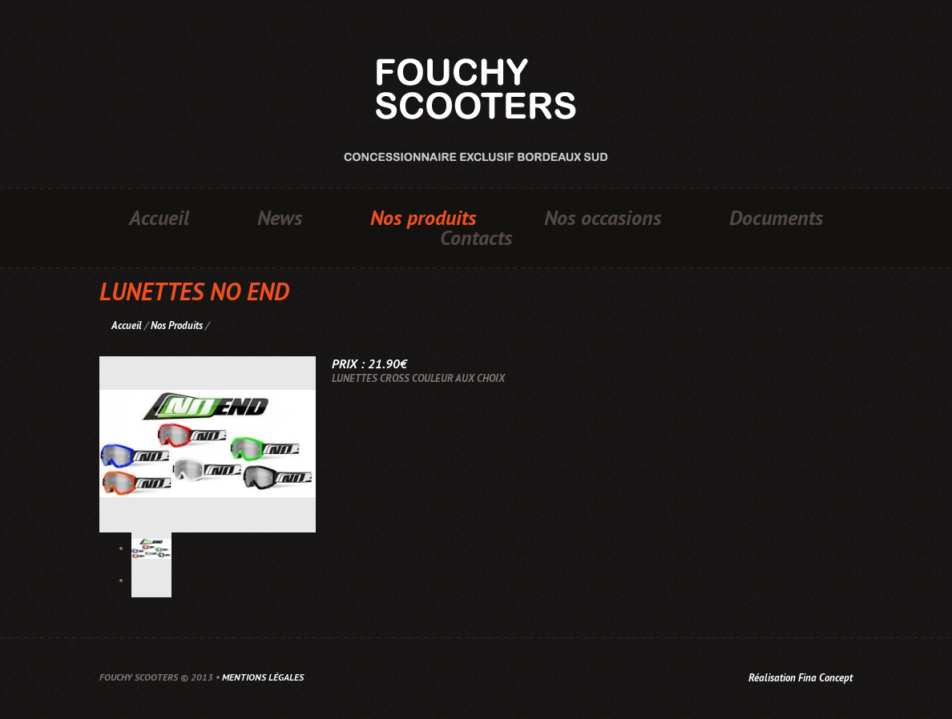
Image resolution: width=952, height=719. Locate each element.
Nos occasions (602, 218)
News (279, 218)
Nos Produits (177, 325)
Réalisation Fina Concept (800, 678)
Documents (776, 218)
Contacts (476, 238)
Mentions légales (263, 677)
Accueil (159, 218)
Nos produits (423, 218)
